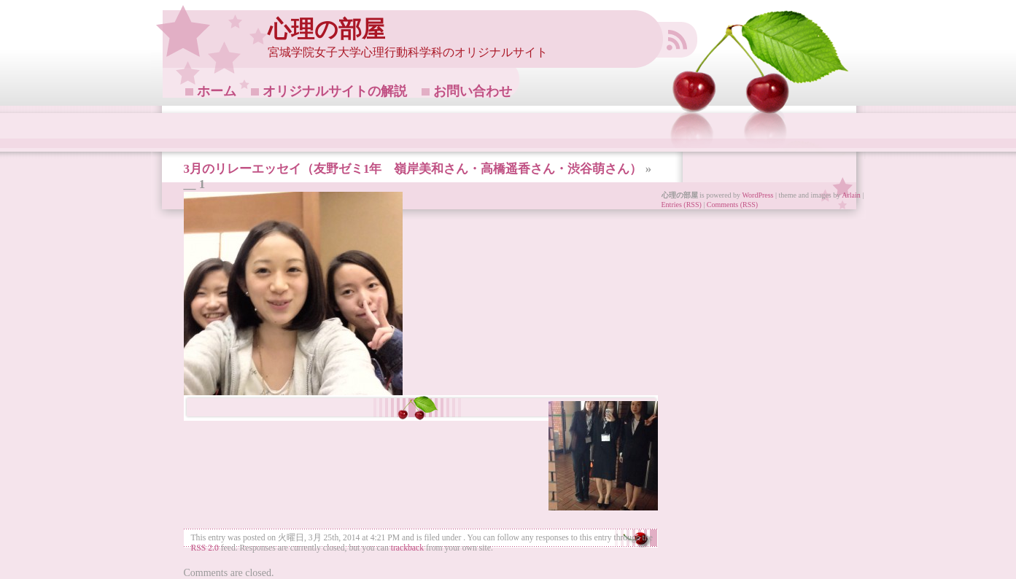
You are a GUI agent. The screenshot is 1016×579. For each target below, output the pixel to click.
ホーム (216, 91)
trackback (407, 548)
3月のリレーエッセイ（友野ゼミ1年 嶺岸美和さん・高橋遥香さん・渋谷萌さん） (413, 169)
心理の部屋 (326, 29)
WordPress (757, 195)
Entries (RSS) (682, 205)
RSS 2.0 (205, 548)
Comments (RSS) (732, 205)
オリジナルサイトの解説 (335, 91)
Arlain (851, 195)
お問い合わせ (472, 91)
